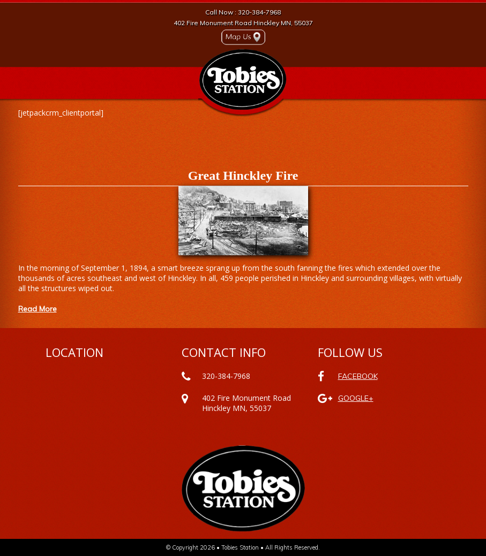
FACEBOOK (358, 376)
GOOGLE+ (355, 398)
